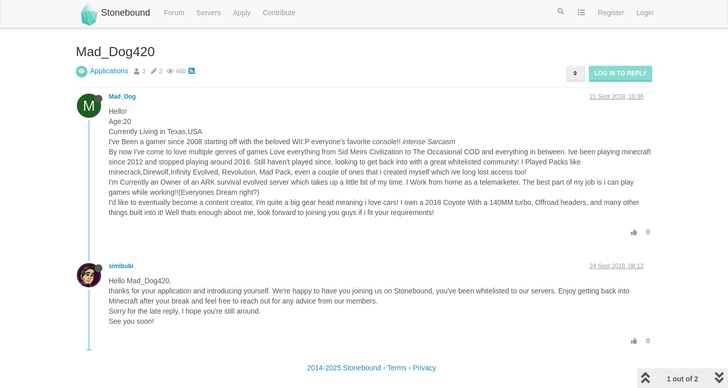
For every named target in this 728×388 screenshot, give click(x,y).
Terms (396, 368)
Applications (109, 71)
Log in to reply (621, 73)
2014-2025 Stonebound (344, 368)
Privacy (424, 368)
